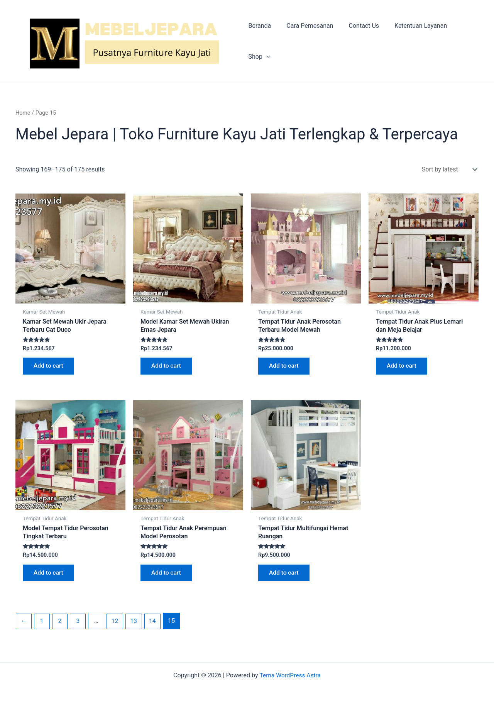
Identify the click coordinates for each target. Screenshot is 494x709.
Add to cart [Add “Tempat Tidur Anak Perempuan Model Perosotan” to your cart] (167, 576)
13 (136, 625)
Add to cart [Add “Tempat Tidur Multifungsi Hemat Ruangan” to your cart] (285, 576)
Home (23, 113)
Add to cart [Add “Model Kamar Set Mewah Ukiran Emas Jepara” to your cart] (167, 367)
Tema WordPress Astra (290, 675)
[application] (468, 41)
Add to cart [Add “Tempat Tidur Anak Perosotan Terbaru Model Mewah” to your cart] (285, 367)
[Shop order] (448, 170)
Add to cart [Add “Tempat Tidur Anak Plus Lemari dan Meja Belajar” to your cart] (402, 367)
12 (116, 625)
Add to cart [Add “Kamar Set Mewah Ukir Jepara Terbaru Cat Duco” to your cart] (49, 367)
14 (155, 625)
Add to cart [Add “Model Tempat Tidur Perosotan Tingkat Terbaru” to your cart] (49, 576)
